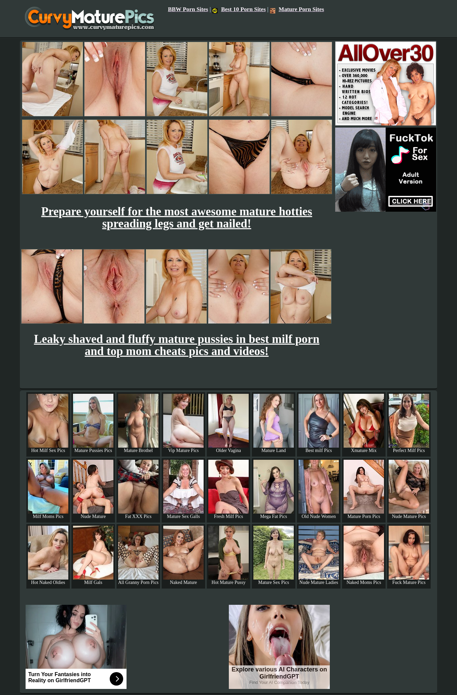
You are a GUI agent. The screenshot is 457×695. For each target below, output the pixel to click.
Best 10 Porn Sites (239, 9)
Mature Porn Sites (297, 9)
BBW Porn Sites (188, 9)
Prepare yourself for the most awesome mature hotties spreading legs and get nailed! (176, 217)
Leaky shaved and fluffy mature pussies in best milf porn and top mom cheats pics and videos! (176, 345)
